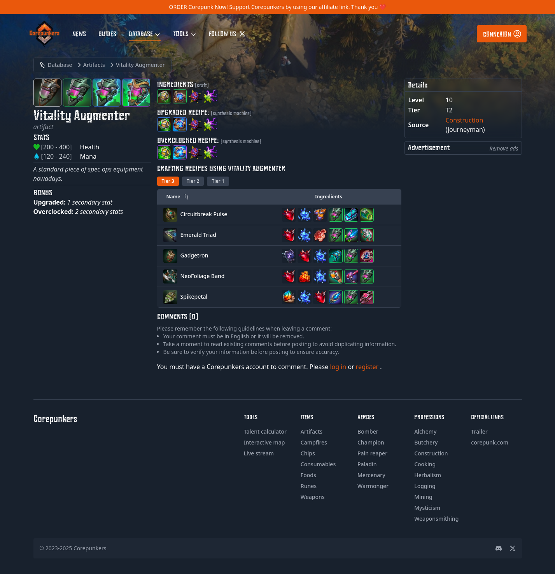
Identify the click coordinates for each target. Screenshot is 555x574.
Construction (464, 120)
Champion (370, 442)
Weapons (313, 496)
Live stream (259, 453)
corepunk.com (489, 442)
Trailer (479, 431)
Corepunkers (90, 548)
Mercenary (371, 475)
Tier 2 (193, 181)
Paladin (367, 464)
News (79, 33)
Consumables (318, 464)
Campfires (314, 442)
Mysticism (427, 507)
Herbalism (427, 475)
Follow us (227, 33)
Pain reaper (372, 453)
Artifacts (311, 431)
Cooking (425, 464)
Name (178, 196)
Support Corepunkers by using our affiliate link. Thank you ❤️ (307, 6)
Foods (308, 475)
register (368, 366)
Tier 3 (168, 181)
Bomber (367, 431)
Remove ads (503, 148)
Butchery (426, 442)
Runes (309, 486)
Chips (308, 453)
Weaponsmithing (436, 518)
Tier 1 (218, 181)
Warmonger (373, 486)
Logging (425, 486)
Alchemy (425, 431)
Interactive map (264, 442)
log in (339, 366)
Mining (423, 496)
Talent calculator (265, 431)
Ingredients (328, 196)
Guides (107, 33)
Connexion (502, 33)
